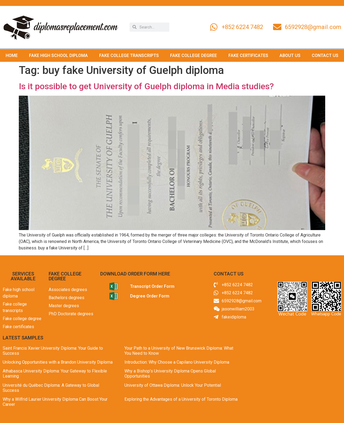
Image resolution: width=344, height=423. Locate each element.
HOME (12, 55)
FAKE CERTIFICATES (248, 55)
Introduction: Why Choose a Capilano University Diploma (176, 362)
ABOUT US (290, 55)
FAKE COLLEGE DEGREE (193, 55)
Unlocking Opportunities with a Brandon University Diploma (58, 362)
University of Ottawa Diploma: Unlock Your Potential (172, 385)
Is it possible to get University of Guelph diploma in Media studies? (146, 86)
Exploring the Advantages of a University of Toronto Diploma (181, 399)
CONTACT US (325, 55)
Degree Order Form (149, 296)
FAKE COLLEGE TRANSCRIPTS (129, 55)
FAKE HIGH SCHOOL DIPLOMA (58, 55)
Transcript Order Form (152, 286)
